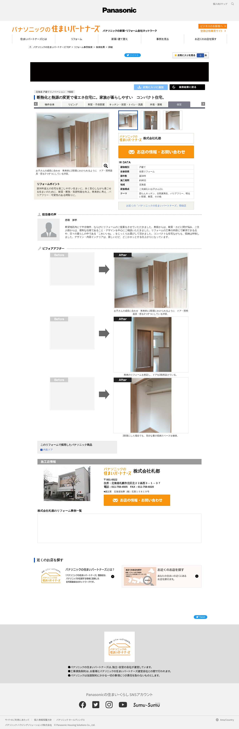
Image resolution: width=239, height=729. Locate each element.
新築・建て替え (119, 39)
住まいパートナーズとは (33, 39)
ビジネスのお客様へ (211, 26)
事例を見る (162, 39)
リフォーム (76, 39)
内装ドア (48, 449)
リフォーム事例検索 (83, 47)
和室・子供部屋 (96, 104)
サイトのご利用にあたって (17, 719)
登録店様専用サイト (211, 31)
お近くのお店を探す (205, 39)
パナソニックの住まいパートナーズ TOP (52, 47)
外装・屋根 (156, 104)
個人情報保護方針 (43, 719)
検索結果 (100, 47)
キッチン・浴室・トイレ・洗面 (126, 104)
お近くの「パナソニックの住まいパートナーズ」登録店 (156, 205)
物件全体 (49, 104)
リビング (73, 104)
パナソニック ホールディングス (70, 719)
